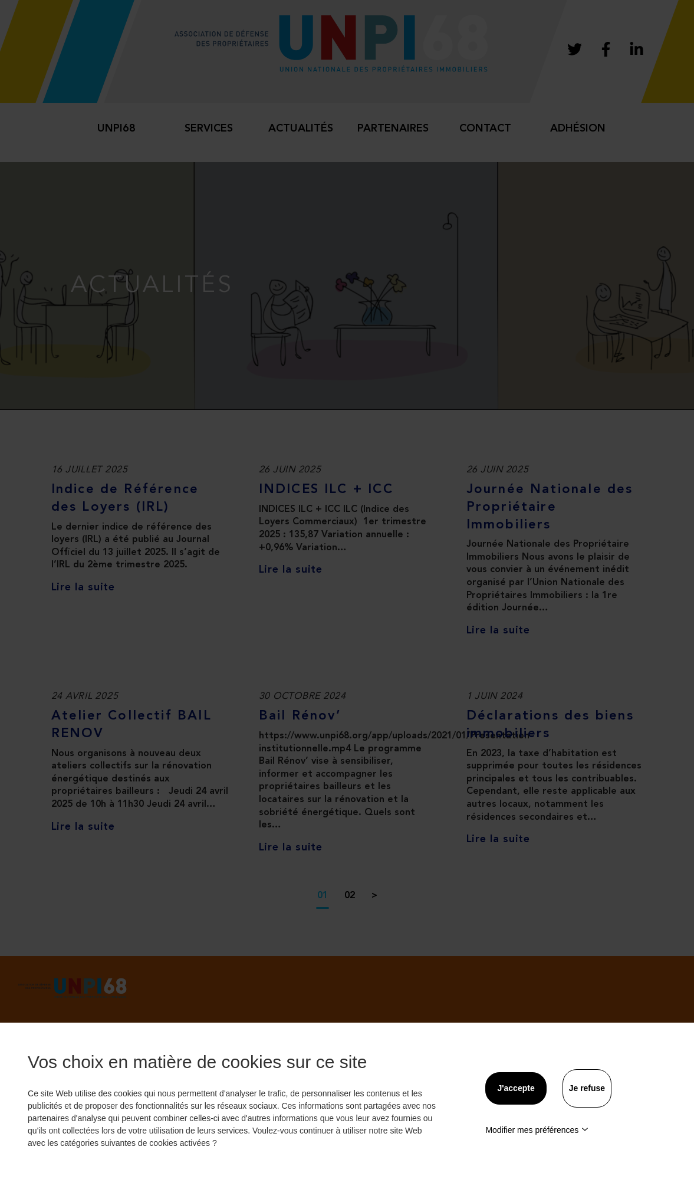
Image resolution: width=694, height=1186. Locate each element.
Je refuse (587, 1088)
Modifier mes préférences (536, 1130)
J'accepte (515, 1088)
